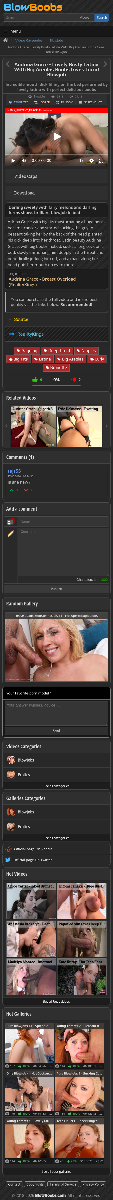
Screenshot (93, 102)
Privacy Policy (93, 1184)
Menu (16, 31)
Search (102, 17)
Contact (14, 1184)
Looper (44, 102)
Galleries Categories (25, 798)
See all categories (56, 786)
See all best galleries (56, 1171)
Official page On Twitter (32, 860)
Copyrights (35, 1184)
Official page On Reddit (33, 849)
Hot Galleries (18, 1013)
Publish (56, 589)
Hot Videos (16, 873)
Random (67, 102)
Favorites (21, 102)
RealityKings (30, 334)
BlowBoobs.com (50, 1195)
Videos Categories (23, 746)
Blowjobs (39, 96)
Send (56, 731)
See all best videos (56, 1001)
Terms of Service (63, 1184)
